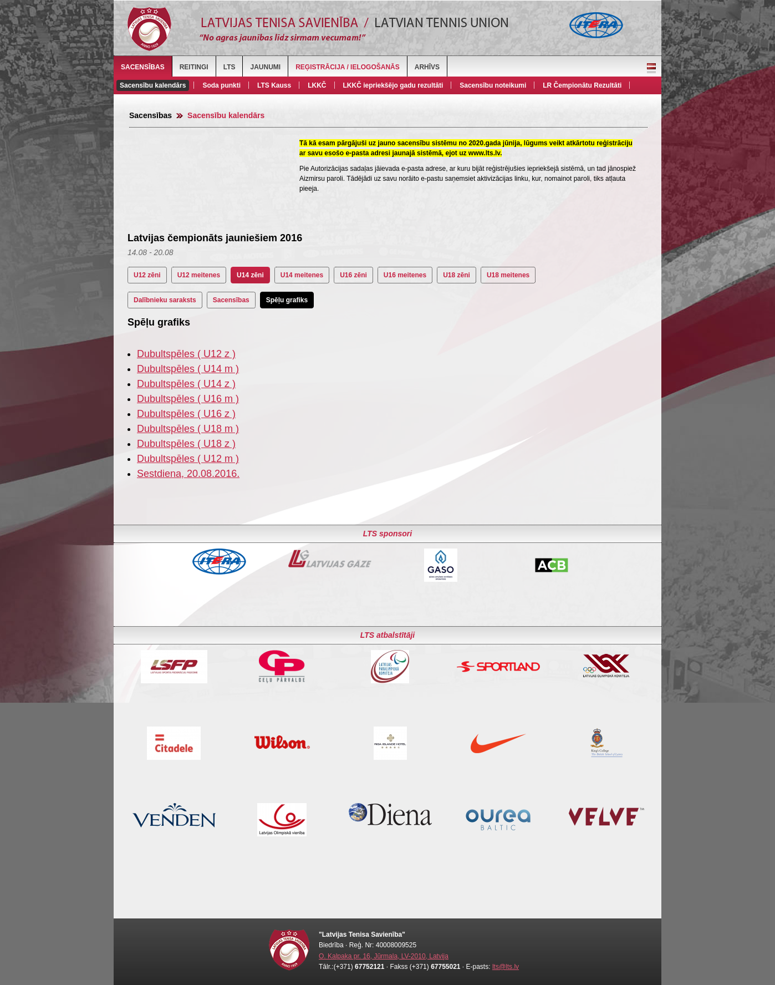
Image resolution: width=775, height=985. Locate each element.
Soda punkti (221, 85)
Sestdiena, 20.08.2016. (188, 473)
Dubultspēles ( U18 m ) (188, 428)
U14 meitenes (302, 275)
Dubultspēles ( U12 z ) (186, 353)
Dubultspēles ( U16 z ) (186, 413)
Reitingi (194, 67)
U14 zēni (250, 275)
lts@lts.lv (505, 967)
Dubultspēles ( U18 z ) (186, 443)
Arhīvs (427, 67)
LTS (229, 67)
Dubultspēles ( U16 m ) (188, 398)
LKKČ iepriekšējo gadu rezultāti (393, 85)
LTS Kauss (274, 85)
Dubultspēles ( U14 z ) (186, 383)
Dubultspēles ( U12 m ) (188, 458)
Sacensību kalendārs (153, 85)
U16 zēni (353, 275)
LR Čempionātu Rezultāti (582, 85)
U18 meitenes (508, 275)
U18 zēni (456, 275)
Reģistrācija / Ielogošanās (347, 67)
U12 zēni (147, 275)
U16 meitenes (405, 275)
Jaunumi (265, 67)
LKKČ (317, 85)
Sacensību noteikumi (493, 85)
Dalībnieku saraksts (165, 300)
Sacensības (143, 67)
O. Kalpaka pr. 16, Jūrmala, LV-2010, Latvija (383, 956)
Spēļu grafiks (287, 300)
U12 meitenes (198, 275)
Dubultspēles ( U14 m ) (188, 368)
